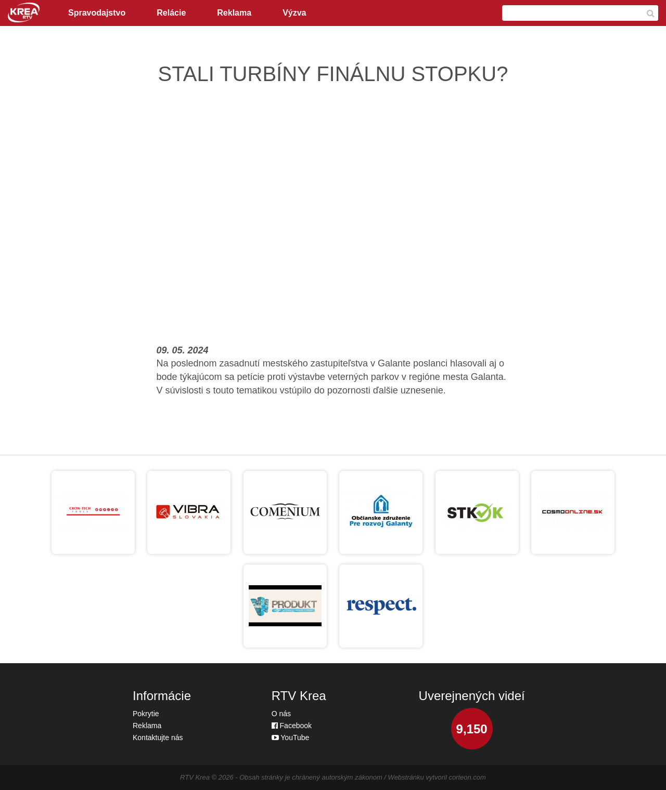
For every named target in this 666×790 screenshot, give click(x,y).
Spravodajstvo (96, 12)
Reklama (234, 12)
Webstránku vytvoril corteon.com (437, 777)
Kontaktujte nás (158, 737)
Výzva (294, 12)
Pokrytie (146, 713)
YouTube (291, 737)
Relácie (171, 12)
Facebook (292, 725)
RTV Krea (195, 777)
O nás (281, 713)
